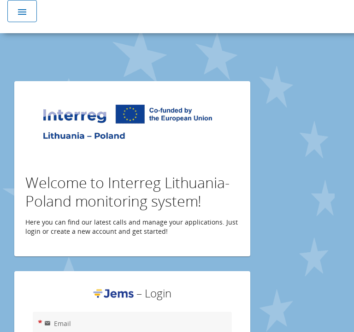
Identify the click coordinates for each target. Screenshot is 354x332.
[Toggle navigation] (22, 11)
